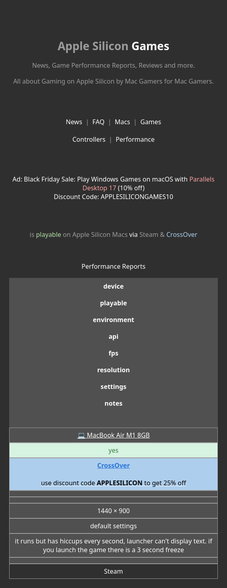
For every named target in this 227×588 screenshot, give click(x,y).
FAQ (99, 121)
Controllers (88, 139)
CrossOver (181, 234)
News (74, 121)
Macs (122, 121)
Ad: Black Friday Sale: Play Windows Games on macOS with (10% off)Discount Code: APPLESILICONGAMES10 (113, 188)
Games (113, 45)
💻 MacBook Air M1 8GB (113, 435)
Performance (135, 139)
